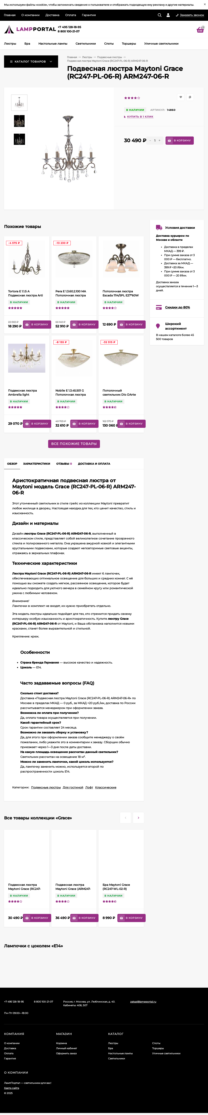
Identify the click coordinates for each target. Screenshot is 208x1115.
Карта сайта (11, 1088)
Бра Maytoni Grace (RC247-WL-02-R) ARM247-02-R (116, 889)
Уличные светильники (166, 1053)
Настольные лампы (120, 1053)
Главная (9, 15)
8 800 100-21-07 (69, 31)
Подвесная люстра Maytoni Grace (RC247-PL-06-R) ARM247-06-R (24, 889)
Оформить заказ (66, 1053)
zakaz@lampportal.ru (143, 1001)
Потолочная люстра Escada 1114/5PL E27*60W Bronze (121, 295)
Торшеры (158, 1048)
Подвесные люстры (109, 57)
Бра (110, 1048)
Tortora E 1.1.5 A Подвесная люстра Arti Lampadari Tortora (25, 295)
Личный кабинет (66, 1048)
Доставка (52, 15)
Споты (156, 1043)
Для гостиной (73, 787)
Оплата (70, 15)
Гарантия (89, 15)
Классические (105, 787)
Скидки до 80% (177, 307)
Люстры (87, 57)
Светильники (116, 1058)
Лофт (89, 787)
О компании (30, 15)
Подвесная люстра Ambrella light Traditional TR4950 (22, 395)
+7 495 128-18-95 (69, 27)
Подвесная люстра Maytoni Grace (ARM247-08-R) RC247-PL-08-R (73, 889)
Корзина (61, 1043)
